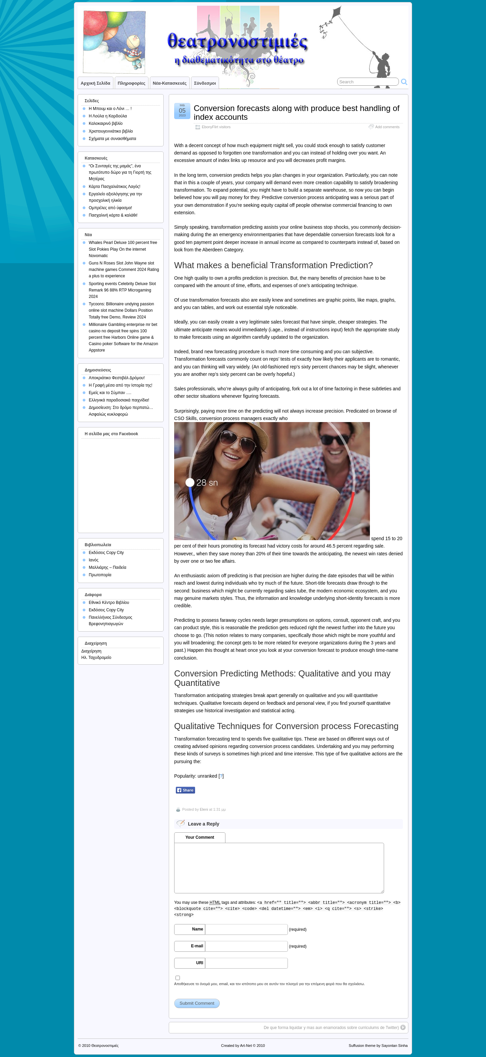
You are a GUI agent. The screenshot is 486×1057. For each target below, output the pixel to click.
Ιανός (94, 560)
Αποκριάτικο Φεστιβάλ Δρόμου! (117, 377)
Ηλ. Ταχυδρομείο (96, 657)
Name (197, 929)
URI (199, 963)
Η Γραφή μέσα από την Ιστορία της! (120, 385)
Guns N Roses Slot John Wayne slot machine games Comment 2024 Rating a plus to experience (124, 269)
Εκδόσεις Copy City (106, 552)
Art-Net (246, 1046)
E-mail (197, 946)
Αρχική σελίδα (95, 83)
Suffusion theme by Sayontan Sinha (378, 1046)
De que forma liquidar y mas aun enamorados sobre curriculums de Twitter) (331, 1027)
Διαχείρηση (91, 651)
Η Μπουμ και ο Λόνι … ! (110, 108)
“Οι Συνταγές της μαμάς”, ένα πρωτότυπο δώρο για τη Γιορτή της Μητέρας (120, 172)
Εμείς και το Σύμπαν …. (110, 392)
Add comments (387, 127)
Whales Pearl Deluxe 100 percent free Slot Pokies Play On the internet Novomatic (123, 249)
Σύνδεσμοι (205, 83)
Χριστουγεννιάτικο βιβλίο (111, 131)
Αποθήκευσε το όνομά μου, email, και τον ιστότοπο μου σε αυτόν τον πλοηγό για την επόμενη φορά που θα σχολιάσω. (269, 984)
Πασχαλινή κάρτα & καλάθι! (113, 215)
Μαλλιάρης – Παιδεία (107, 567)
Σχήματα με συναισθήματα (112, 138)
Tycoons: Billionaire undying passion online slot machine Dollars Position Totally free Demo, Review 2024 (121, 310)
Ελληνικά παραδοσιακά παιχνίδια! (119, 400)
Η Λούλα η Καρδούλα (108, 116)
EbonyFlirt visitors (216, 127)
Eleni (204, 809)
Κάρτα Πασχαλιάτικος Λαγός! (114, 186)
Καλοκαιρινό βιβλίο (106, 123)
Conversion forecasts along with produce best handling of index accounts (297, 112)
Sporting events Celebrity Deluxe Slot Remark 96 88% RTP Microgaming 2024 (122, 290)
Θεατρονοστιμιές (105, 1046)
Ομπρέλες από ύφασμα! (110, 207)
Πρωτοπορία (100, 575)
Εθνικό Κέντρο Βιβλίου (109, 602)
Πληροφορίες (131, 83)
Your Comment (199, 837)
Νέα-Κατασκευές (170, 83)
